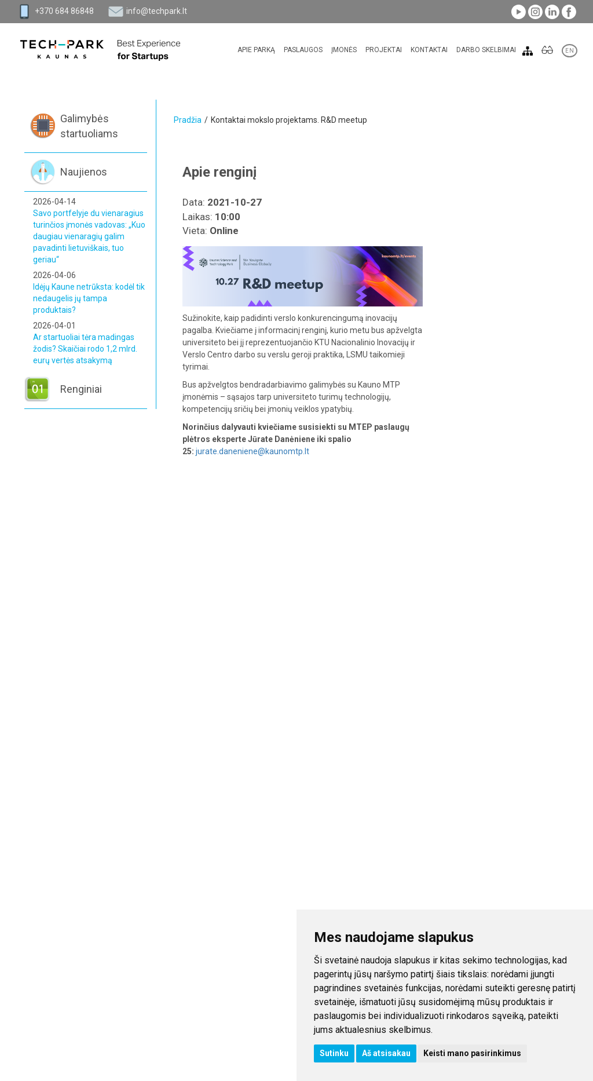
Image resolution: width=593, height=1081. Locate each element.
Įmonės (344, 50)
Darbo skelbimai (486, 50)
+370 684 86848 (64, 11)
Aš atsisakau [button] (386, 1053)
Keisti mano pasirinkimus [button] (472, 1053)
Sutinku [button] (334, 1053)
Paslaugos (303, 50)
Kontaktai (429, 50)
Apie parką (256, 50)
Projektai (383, 50)
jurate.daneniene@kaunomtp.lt (252, 451)
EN (569, 51)
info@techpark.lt (156, 11)
